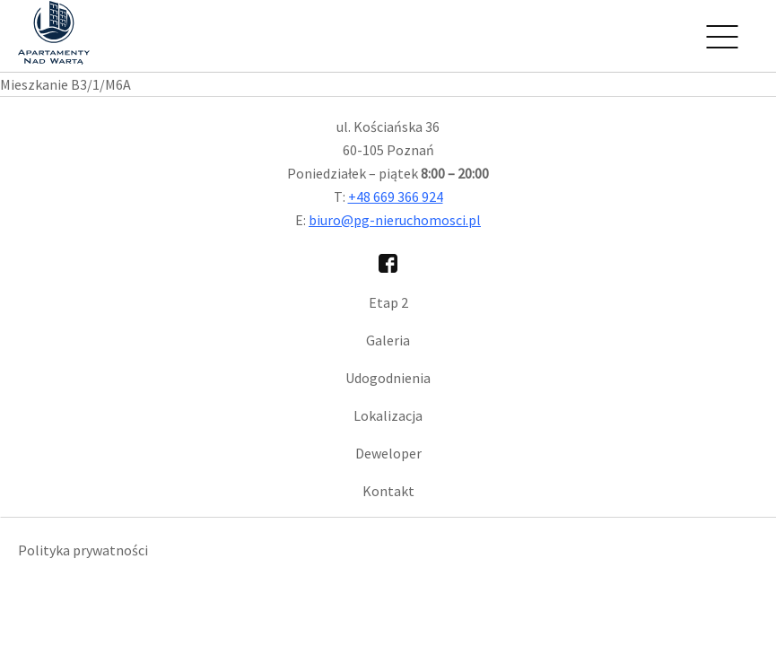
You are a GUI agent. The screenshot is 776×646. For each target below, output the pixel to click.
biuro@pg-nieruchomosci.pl (395, 220)
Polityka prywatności (83, 550)
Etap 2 (388, 302)
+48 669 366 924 (395, 196)
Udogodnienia (388, 378)
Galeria (388, 340)
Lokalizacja (388, 415)
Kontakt (388, 491)
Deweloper (388, 453)
